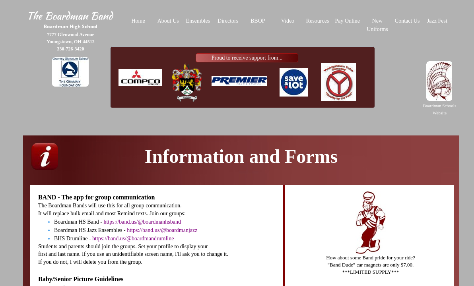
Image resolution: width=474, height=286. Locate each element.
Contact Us (407, 21)
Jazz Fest (437, 21)
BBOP (258, 21)
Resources (317, 21)
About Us (168, 21)
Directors (228, 21)
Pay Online (347, 21)
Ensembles (198, 21)
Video (287, 21)
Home (138, 21)
